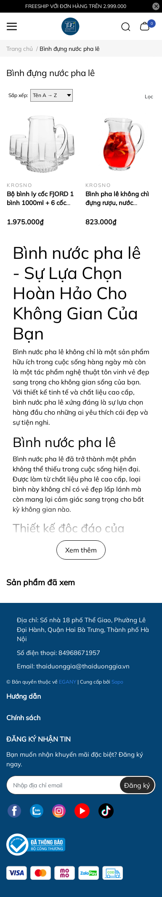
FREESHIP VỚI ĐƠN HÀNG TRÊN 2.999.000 (75, 6)
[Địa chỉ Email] (81, 785)
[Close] (156, 6)
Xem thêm (81, 550)
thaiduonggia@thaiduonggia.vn (83, 666)
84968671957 (79, 653)
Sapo (117, 682)
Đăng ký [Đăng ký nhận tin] (137, 785)
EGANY (67, 682)
